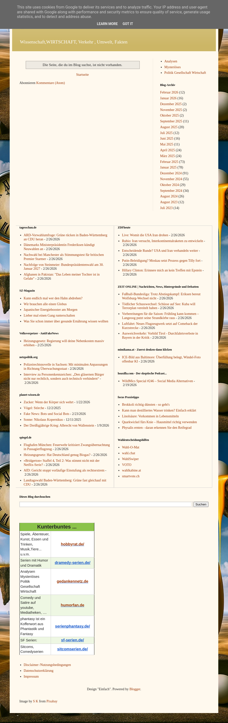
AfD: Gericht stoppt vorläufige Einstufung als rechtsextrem (64, 470)
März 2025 (167, 156)
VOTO (126, 465)
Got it (127, 24)
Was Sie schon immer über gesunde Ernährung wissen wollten (66, 321)
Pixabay (52, 701)
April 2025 (167, 150)
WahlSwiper (130, 459)
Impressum (31, 676)
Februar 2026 (169, 92)
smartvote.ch (130, 476)
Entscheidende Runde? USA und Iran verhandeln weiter (160, 250)
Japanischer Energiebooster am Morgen (50, 309)
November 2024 (171, 179)
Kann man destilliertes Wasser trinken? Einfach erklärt (159, 410)
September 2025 (171, 121)
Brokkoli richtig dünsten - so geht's (146, 404)
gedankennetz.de (72, 581)
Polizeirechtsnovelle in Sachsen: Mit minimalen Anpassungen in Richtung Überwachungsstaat (66, 366)
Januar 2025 (168, 167)
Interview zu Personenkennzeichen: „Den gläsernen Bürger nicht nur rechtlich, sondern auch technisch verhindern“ (64, 376)
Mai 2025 (166, 144)
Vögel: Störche (34, 408)
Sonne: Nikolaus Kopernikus (43, 419)
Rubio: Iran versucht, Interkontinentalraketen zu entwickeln (162, 241)
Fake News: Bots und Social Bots (46, 414)
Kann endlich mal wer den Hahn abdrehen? (53, 298)
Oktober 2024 (169, 185)
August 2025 (169, 127)
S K (35, 701)
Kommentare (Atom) (50, 83)
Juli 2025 (166, 133)
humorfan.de (72, 605)
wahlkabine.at (131, 470)
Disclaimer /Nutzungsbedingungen (47, 665)
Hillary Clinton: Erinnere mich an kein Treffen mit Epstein (162, 270)
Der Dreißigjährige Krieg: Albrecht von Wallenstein (59, 425)
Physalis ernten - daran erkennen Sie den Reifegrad (157, 427)
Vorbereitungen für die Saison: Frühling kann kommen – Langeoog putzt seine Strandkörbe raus (160, 316)
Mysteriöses (172, 67)
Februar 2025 (169, 162)
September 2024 (171, 191)
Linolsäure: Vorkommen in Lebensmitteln (150, 416)
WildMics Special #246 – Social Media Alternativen (157, 381)
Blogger (135, 689)
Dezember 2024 (171, 173)
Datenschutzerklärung (39, 671)
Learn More (107, 24)
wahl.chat (128, 453)
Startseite (82, 74)
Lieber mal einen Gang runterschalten (49, 315)
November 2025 (171, 110)
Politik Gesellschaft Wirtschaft (185, 73)
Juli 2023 (166, 208)
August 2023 (169, 202)
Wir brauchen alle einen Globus (45, 304)
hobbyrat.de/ (72, 544)
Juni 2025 (166, 138)
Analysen (170, 61)
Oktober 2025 (169, 115)
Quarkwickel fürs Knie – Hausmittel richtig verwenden (159, 422)
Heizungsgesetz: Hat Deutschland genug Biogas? (57, 455)
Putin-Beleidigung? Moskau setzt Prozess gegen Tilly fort (161, 260)
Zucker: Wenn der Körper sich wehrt (48, 402)
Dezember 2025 (171, 104)
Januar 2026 (168, 98)
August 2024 (169, 196)
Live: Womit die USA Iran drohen (145, 235)
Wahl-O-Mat (130, 447)
